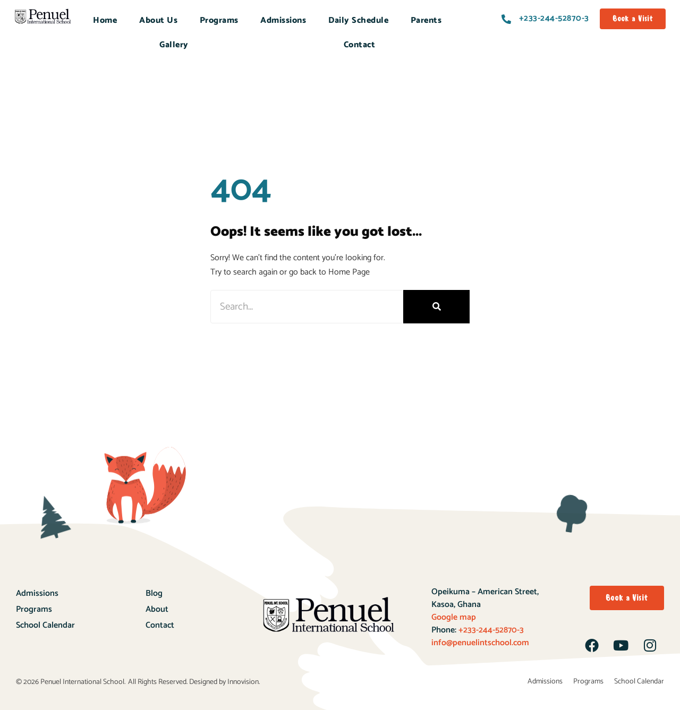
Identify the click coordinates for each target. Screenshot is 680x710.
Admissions (283, 20)
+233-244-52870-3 (490, 630)
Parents (426, 20)
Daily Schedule (358, 20)
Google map (453, 617)
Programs (219, 20)
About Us (158, 20)
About (157, 609)
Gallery (174, 45)
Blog (154, 593)
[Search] (436, 306)
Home (105, 20)
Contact (360, 45)
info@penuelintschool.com (480, 643)
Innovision (243, 682)
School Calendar (45, 625)
